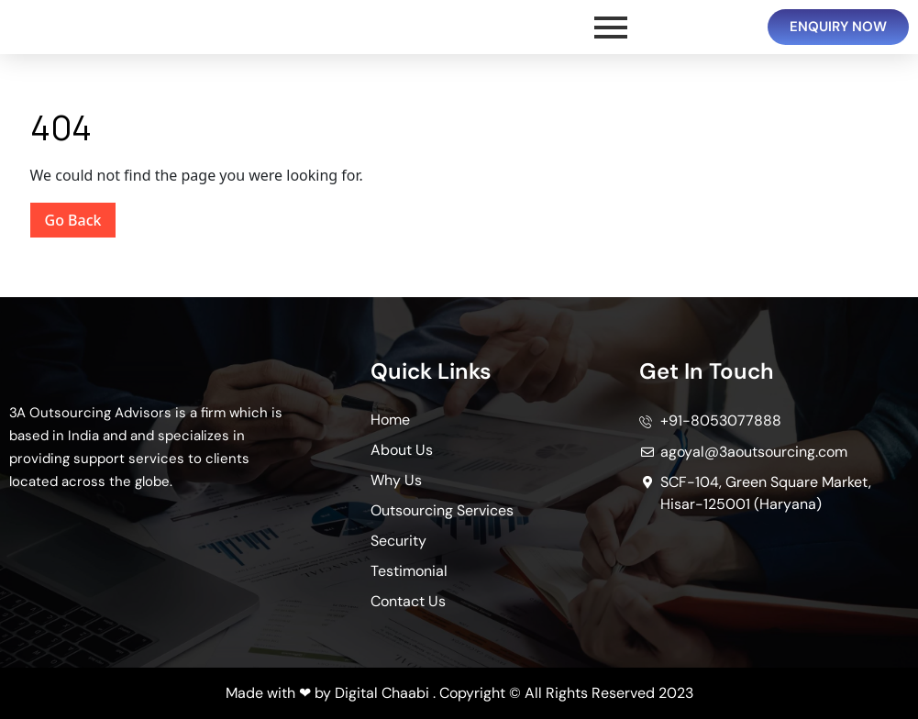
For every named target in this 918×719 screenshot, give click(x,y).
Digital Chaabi (382, 692)
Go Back (80, 216)
